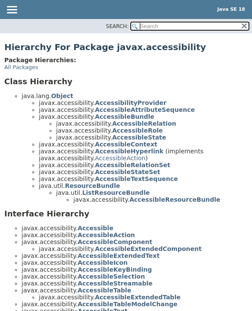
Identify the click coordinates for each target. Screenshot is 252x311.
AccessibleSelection (111, 276)
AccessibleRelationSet (132, 165)
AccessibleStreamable (115, 283)
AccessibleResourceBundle (174, 199)
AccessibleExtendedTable (138, 297)
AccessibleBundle (124, 116)
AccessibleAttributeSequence (145, 109)
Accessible (95, 228)
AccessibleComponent (115, 241)
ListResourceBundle (116, 192)
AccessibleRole (137, 130)
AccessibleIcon (103, 262)
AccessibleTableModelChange (127, 304)
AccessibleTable (104, 290)
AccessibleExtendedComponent (148, 248)
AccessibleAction (120, 158)
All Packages (21, 67)
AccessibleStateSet (127, 171)
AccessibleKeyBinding (115, 269)
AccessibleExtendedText (119, 255)
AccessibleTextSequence (136, 178)
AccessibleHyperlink (129, 151)
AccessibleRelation (144, 123)
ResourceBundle (92, 185)
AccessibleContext (126, 144)
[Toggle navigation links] (11, 10)
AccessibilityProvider (131, 102)
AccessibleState (139, 137)
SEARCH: (117, 26)
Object (62, 95)
